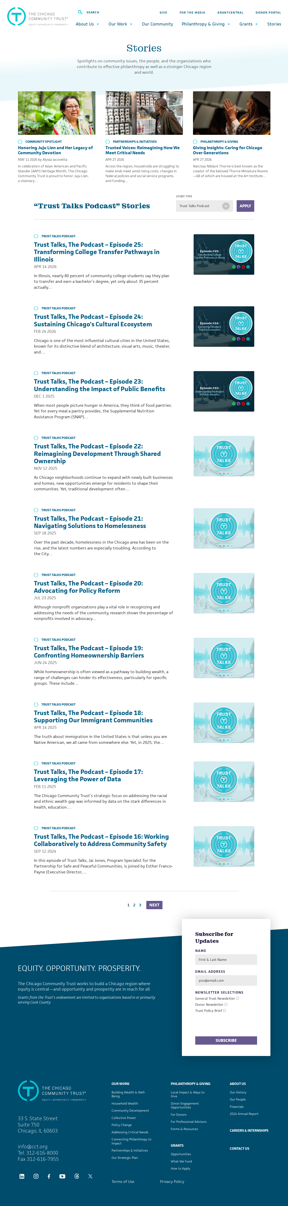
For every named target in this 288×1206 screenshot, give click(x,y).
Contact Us (239, 1148)
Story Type (184, 196)
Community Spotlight (40, 142)
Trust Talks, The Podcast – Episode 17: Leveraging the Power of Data (88, 775)
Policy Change (122, 1125)
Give (163, 12)
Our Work (120, 1083)
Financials (237, 1107)
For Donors (179, 1114)
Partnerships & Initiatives (131, 142)
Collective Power (124, 1118)
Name (200, 951)
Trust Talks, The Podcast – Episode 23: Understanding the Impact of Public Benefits (99, 385)
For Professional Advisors (189, 1122)
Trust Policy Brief (208, 1011)
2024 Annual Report (244, 1114)
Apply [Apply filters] (245, 206)
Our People (238, 1099)
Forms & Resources (184, 1129)
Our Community (157, 24)
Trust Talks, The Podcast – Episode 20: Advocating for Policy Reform (88, 587)
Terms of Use (123, 1181)
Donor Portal (268, 12)
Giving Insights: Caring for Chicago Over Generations (227, 150)
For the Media (192, 12)
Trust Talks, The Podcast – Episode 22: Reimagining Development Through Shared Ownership (97, 453)
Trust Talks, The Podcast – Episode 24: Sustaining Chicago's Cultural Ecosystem (93, 320)
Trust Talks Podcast (55, 236)
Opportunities (181, 1154)
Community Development (130, 1110)
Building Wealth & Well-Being (129, 1094)
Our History (238, 1092)
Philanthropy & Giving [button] (206, 24)
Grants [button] (248, 24)
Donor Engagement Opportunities (185, 1105)
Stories (274, 24)
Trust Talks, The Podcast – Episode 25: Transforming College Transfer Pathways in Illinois (97, 252)
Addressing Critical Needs (130, 1132)
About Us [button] (88, 24)
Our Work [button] (121, 24)
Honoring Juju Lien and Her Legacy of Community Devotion (55, 150)
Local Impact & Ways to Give (188, 1094)
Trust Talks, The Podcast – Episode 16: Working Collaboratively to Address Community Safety (101, 840)
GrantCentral (230, 12)
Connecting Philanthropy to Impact (131, 1141)
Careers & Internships (249, 1130)
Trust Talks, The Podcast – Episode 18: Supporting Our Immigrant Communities (93, 716)
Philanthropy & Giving (215, 142)
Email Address (210, 972)
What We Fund (181, 1161)
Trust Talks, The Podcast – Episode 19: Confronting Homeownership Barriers (89, 651)
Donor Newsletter (209, 1005)
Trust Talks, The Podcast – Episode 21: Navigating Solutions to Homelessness (90, 522)
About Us (238, 1083)
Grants (177, 1145)
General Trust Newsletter (215, 999)
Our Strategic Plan (125, 1158)
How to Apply (180, 1168)
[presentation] (226, 1025)
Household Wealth (125, 1103)
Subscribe (226, 1040)
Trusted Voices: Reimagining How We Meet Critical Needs (142, 150)
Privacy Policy (172, 1181)
